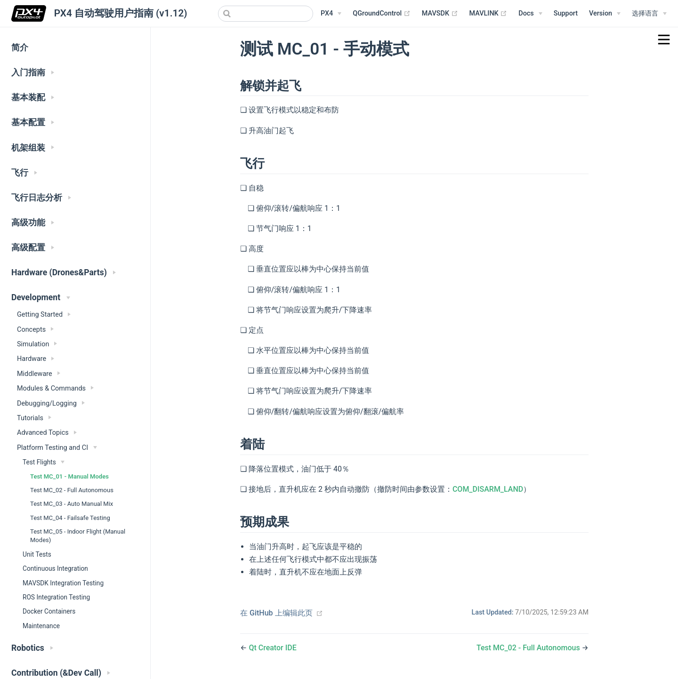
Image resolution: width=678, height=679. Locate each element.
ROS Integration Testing (56, 597)
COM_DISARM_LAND (487, 489)
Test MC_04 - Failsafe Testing (70, 517)
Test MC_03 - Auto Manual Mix (71, 503)
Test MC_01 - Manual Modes (69, 476)
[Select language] (649, 13)
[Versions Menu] (605, 13)
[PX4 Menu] (331, 13)
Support (566, 13)
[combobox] (265, 14)
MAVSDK (440, 13)
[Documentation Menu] (530, 13)
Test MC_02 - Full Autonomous (71, 490)
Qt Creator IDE (272, 647)
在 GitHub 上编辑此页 (276, 612)
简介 (19, 47)
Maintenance (41, 626)
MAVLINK (488, 13)
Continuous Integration (55, 568)
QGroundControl (382, 13)
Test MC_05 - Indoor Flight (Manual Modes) (77, 535)
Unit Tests (37, 554)
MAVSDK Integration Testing (63, 583)
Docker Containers (49, 611)
